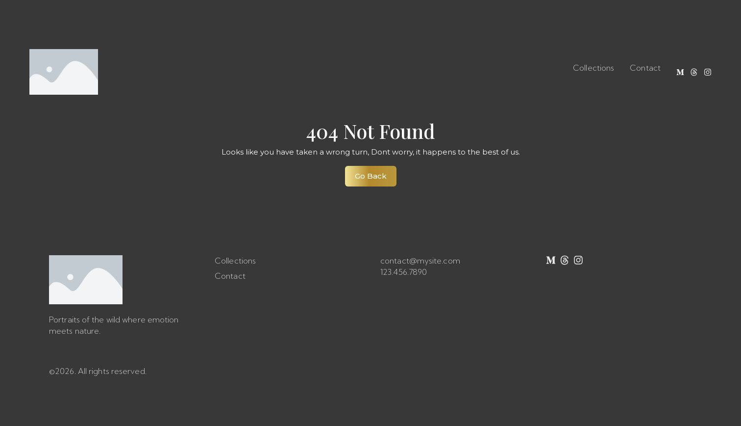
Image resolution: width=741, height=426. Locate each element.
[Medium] (680, 72)
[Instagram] (708, 72)
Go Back (375, 173)
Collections (593, 68)
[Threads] (694, 72)
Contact (645, 68)
